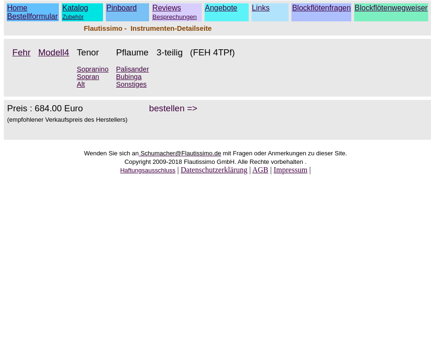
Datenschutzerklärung (214, 170)
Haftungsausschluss (147, 170)
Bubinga (129, 77)
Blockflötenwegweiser (391, 8)
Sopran (88, 77)
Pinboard (121, 8)
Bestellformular (32, 16)
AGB (260, 170)
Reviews (174, 12)
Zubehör (73, 17)
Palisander (132, 69)
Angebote (221, 8)
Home (17, 8)
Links (261, 8)
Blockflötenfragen (321, 8)
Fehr (21, 52)
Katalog (75, 8)
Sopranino (93, 69)
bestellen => (173, 108)
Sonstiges (131, 84)
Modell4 (53, 52)
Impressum (290, 170)
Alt (81, 84)
